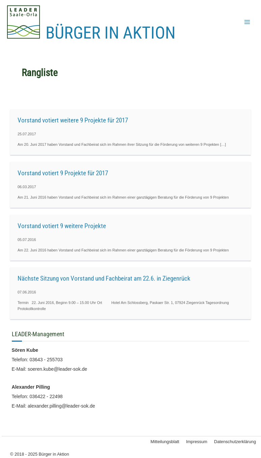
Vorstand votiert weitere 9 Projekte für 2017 (73, 120)
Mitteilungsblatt (165, 441)
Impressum (196, 441)
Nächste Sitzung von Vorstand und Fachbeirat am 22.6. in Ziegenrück (104, 278)
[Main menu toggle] (247, 22)
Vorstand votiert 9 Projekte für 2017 (63, 173)
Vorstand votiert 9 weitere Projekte (62, 226)
